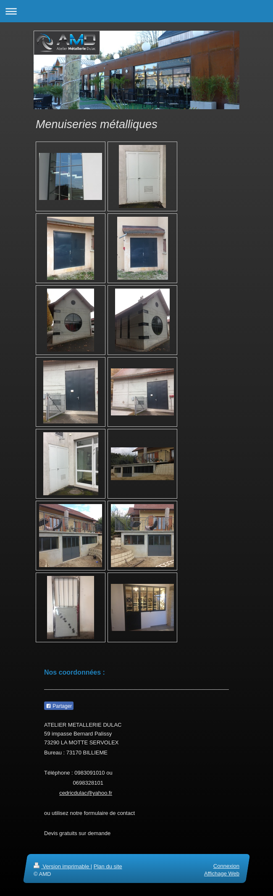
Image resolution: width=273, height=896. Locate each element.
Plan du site (108, 866)
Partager (59, 706)
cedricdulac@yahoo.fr (85, 793)
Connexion (226, 866)
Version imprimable (62, 866)
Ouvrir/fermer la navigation (136, 11)
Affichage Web (221, 873)
